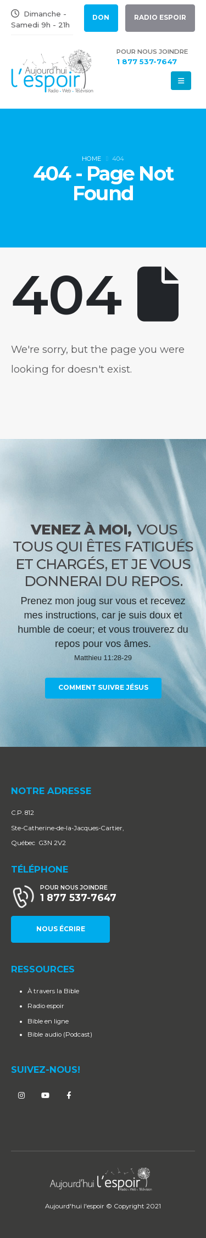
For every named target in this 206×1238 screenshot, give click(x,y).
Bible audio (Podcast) (59, 1034)
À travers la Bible (53, 991)
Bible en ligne (48, 1021)
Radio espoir (45, 1006)
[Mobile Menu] (181, 80)
